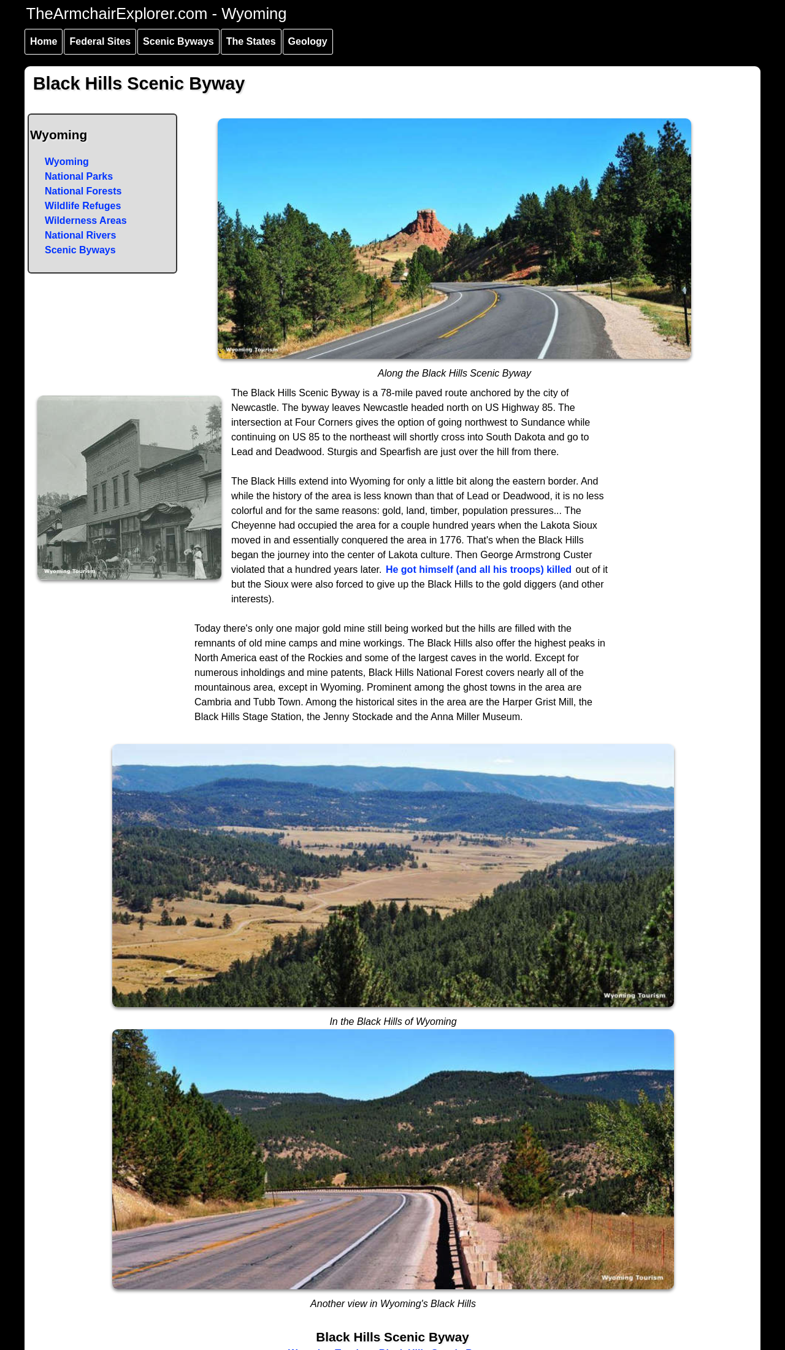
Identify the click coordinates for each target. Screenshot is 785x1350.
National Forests (83, 191)
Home (43, 41)
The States (251, 41)
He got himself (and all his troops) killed (479, 569)
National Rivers (80, 235)
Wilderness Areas (86, 220)
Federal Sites (100, 41)
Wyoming (67, 161)
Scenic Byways (178, 41)
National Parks (79, 176)
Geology (307, 41)
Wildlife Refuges (83, 206)
